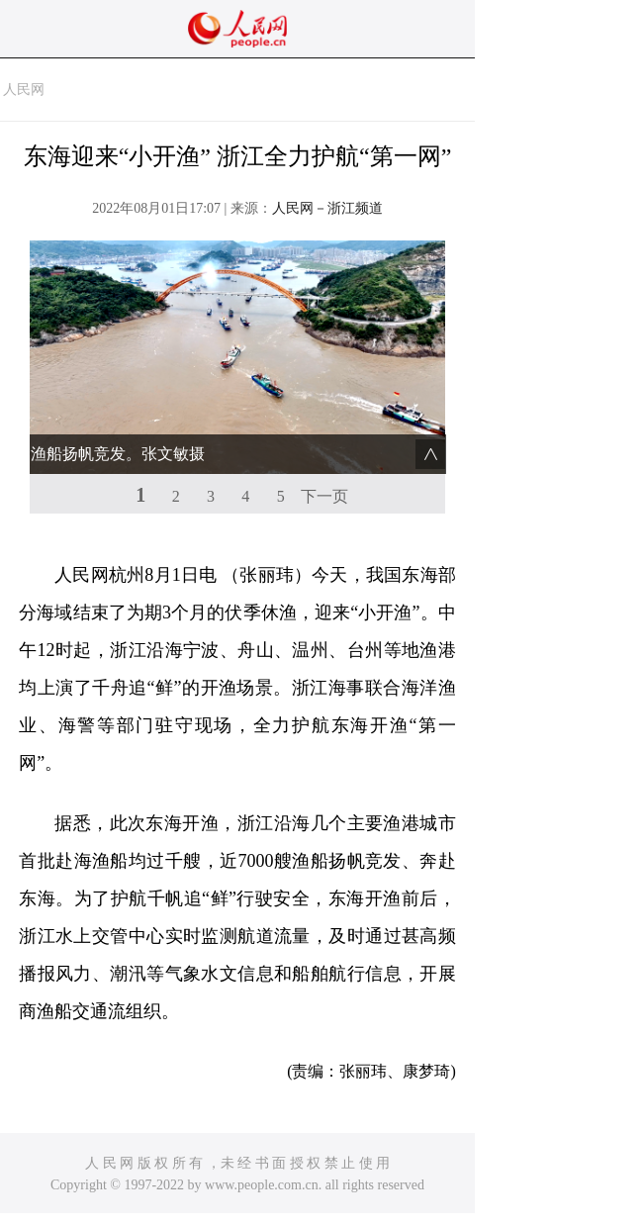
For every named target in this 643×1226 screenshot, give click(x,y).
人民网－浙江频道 (327, 208)
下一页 (324, 496)
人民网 (24, 89)
